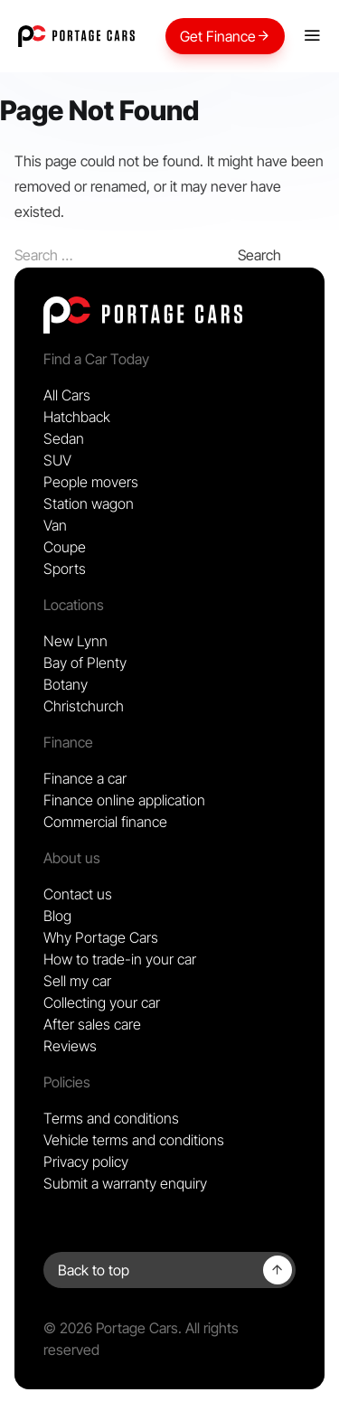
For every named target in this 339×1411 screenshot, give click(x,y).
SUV (57, 460)
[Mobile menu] (312, 36)
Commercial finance (105, 822)
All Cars (66, 395)
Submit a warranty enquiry (125, 1183)
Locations (73, 605)
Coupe (64, 547)
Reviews (70, 1046)
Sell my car (77, 981)
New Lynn (75, 641)
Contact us (77, 894)
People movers (90, 482)
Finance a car (85, 778)
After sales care (92, 1024)
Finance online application (124, 800)
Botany (65, 684)
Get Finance (225, 36)
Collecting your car (101, 1002)
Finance (68, 742)
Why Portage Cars (100, 937)
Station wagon (88, 503)
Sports (64, 569)
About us (71, 858)
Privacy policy (85, 1161)
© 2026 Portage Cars (110, 1328)
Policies (66, 1082)
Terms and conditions (111, 1118)
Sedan (63, 438)
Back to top (93, 1270)
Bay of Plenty (85, 663)
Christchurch (83, 706)
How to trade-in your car (119, 959)
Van (55, 525)
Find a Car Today (96, 359)
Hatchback (76, 417)
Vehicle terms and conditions (133, 1140)
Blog (57, 916)
